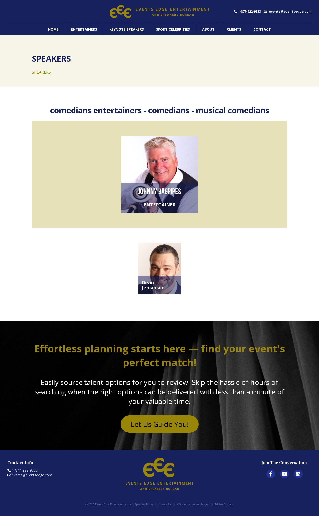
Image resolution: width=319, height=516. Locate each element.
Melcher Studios (223, 504)
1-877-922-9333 (247, 11)
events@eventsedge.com (288, 11)
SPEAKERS (41, 72)
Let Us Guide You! (160, 424)
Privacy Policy (166, 504)
